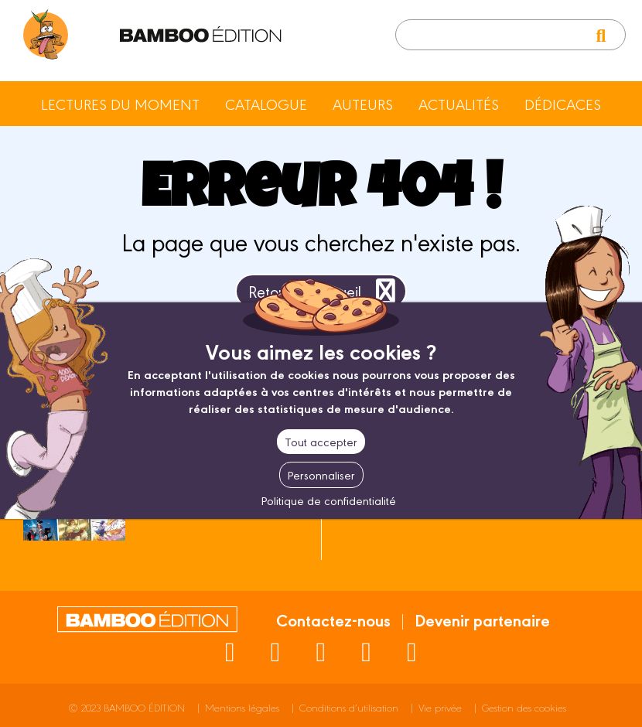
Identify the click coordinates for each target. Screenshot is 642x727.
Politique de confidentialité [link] (328, 500)
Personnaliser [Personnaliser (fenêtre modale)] (321, 474)
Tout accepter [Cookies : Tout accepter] (321, 441)
